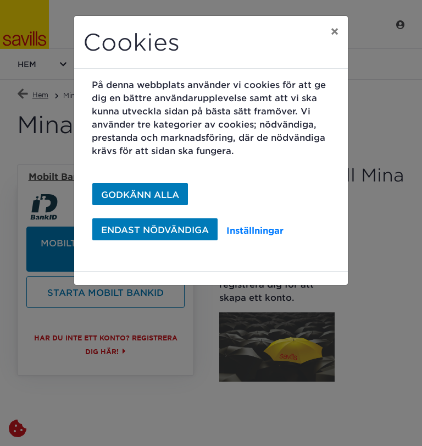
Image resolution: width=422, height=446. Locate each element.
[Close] (334, 31)
